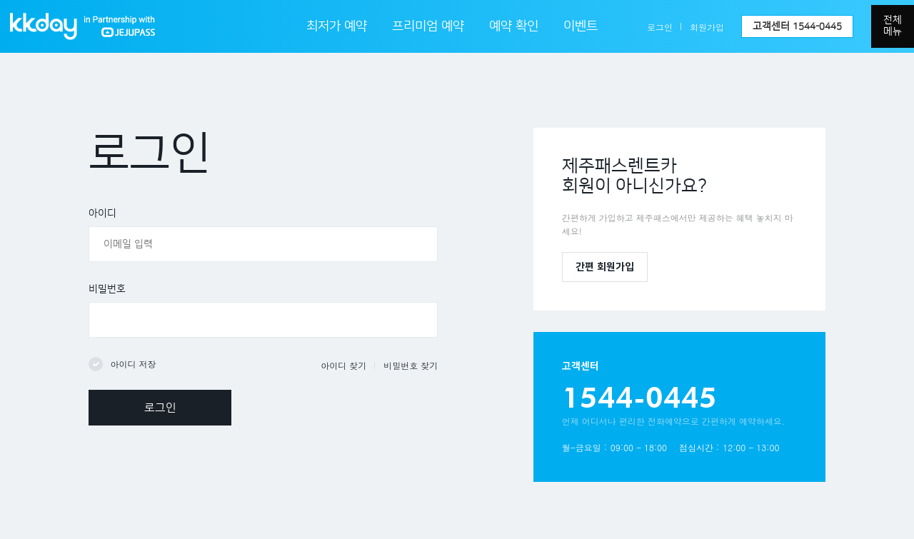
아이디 (102, 213)
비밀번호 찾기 (410, 365)
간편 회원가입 (605, 267)
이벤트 (580, 26)
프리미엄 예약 (428, 26)
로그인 (660, 27)
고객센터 (797, 26)
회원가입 (707, 27)
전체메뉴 (892, 25)
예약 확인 (513, 26)
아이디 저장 (133, 364)
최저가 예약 (336, 26)
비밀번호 (107, 289)
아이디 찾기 (343, 365)
